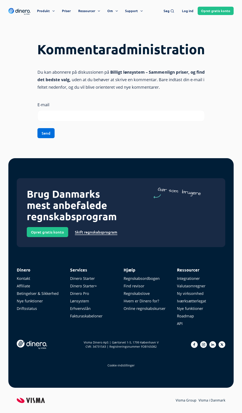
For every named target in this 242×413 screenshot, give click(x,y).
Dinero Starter (82, 278)
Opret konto (215, 10)
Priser (66, 11)
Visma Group (186, 400)
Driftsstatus (27, 308)
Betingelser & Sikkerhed (38, 293)
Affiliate (23, 285)
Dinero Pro (79, 293)
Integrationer (188, 278)
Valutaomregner (191, 285)
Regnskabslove (137, 293)
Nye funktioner (30, 300)
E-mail (43, 104)
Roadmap (185, 315)
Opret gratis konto (47, 232)
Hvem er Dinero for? (141, 300)
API (180, 323)
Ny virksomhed (190, 293)
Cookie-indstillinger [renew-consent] (121, 365)
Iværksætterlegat (191, 300)
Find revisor (134, 285)
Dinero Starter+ (83, 285)
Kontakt (23, 278)
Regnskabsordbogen (142, 278)
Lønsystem (79, 300)
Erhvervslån (80, 308)
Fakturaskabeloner (86, 315)
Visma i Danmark (211, 400)
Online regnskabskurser (144, 308)
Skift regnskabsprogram (96, 232)
